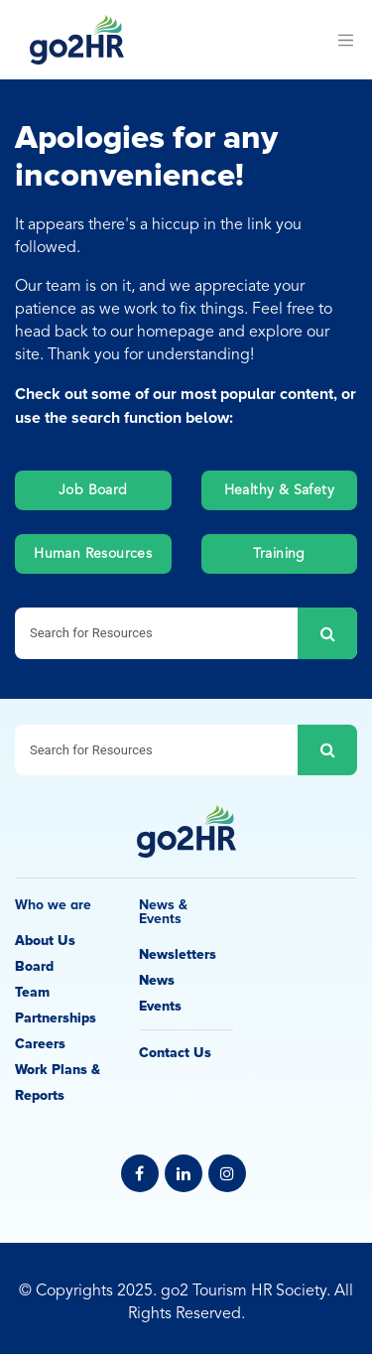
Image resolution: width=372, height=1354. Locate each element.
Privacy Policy (186, 1268)
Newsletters (177, 954)
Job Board (93, 490)
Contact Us (175, 1052)
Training (279, 554)
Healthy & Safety (279, 490)
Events (160, 1006)
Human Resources (93, 554)
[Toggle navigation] (345, 40)
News (157, 980)
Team (32, 992)
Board (34, 966)
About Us (45, 940)
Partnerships (55, 1018)
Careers (40, 1043)
